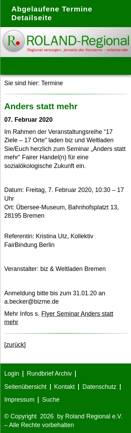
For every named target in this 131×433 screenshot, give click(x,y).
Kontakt (64, 386)
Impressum (19, 399)
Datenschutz (99, 386)
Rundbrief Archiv (49, 373)
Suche (50, 399)
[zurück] (15, 344)
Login (11, 373)
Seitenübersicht (25, 386)
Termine (52, 83)
